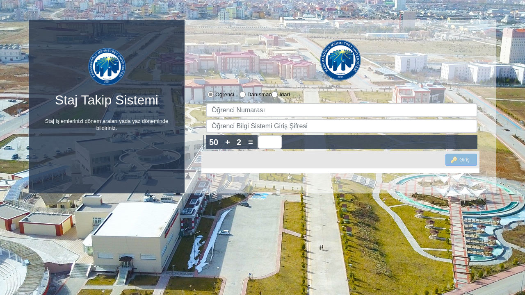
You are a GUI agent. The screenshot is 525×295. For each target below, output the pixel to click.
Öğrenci (224, 94)
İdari (284, 94)
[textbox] (341, 110)
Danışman (259, 94)
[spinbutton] (270, 142)
